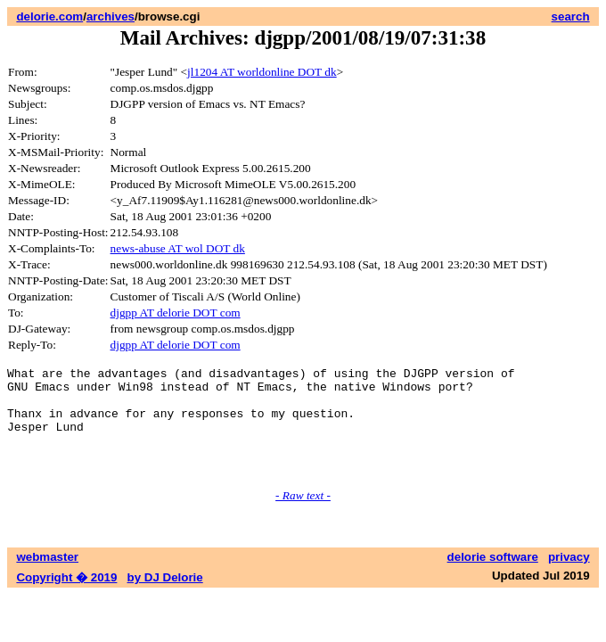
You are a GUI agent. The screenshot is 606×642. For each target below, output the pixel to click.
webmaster (47, 578)
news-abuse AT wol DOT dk (178, 248)
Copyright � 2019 (66, 598)
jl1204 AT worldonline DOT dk (262, 71)
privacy (569, 578)
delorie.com (49, 16)
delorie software (492, 578)
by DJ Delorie (165, 598)
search (571, 16)
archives (110, 16)
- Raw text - (303, 516)
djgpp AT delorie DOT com (176, 312)
